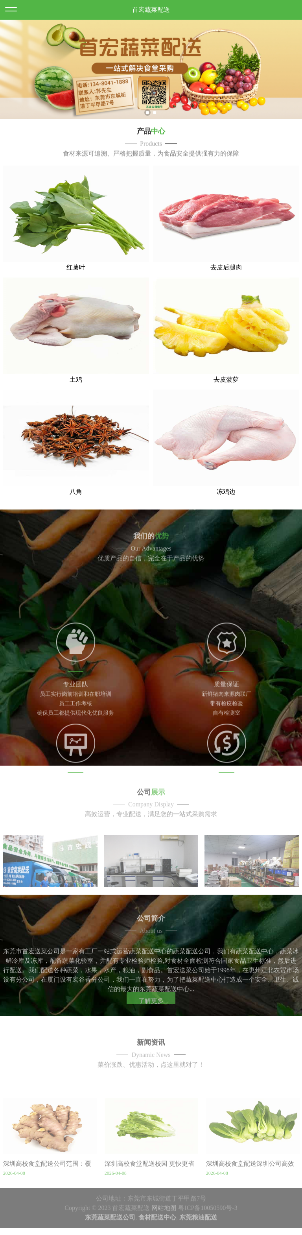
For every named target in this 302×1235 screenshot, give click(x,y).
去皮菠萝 (226, 402)
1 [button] (147, 119)
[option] (151, 76)
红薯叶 (75, 289)
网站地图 (164, 1231)
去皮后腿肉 (226, 289)
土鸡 (76, 402)
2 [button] (154, 119)
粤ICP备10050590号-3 (207, 1231)
